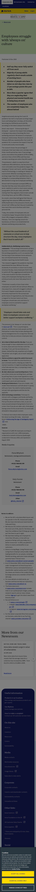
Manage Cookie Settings (18, 888)
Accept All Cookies (18, 874)
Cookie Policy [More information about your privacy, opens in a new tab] (16, 869)
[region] (18, 869)
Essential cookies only (18, 881)
